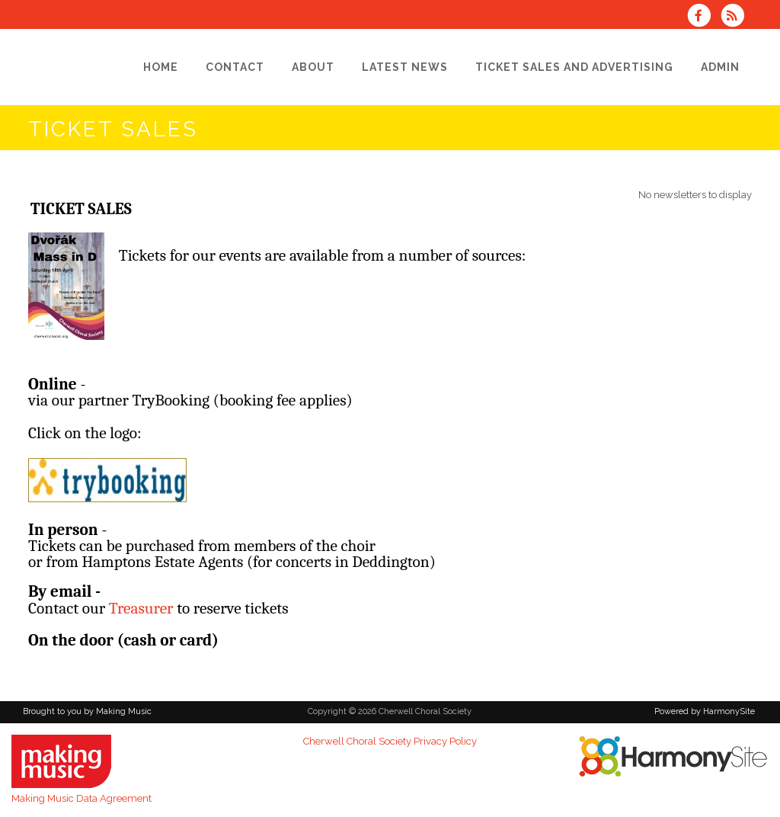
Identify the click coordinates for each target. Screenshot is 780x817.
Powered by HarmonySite (704, 711)
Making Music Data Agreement (81, 798)
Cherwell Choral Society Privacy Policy (390, 741)
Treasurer (141, 608)
